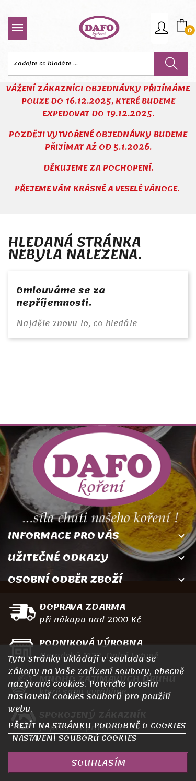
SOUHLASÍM (98, 762)
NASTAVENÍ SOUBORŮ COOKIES (74, 738)
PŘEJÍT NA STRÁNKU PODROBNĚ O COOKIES (97, 725)
